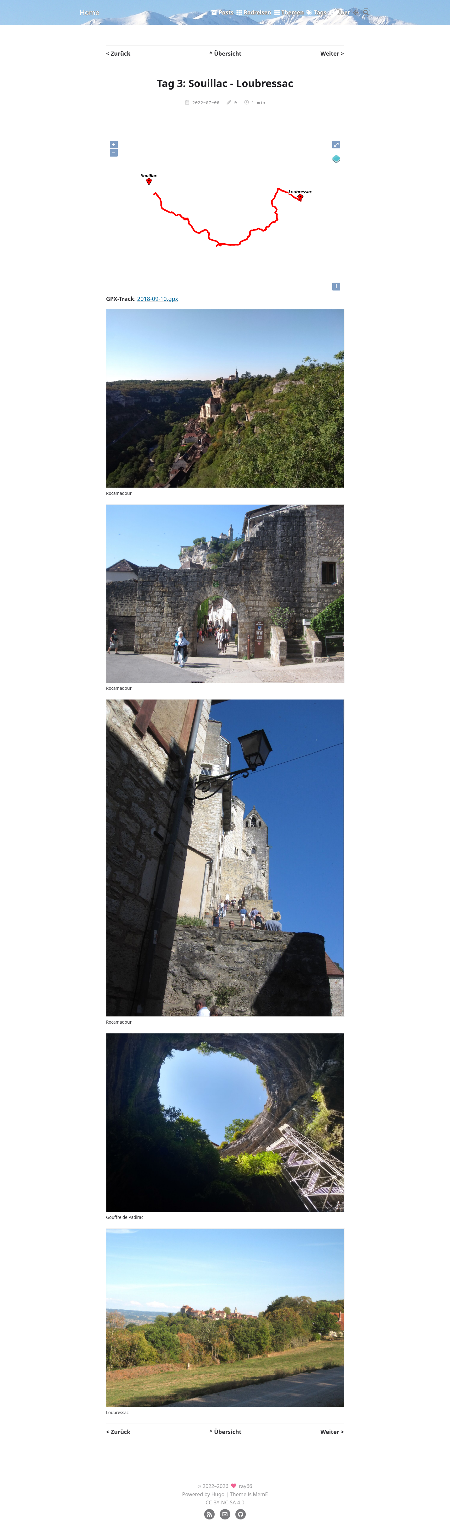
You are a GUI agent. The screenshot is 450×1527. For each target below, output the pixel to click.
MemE (260, 1494)
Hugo (218, 1494)
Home (89, 12)
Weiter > (332, 53)
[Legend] (336, 159)
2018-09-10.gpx (157, 298)
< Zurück (118, 53)
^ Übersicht (225, 53)
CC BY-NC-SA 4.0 (224, 1502)
